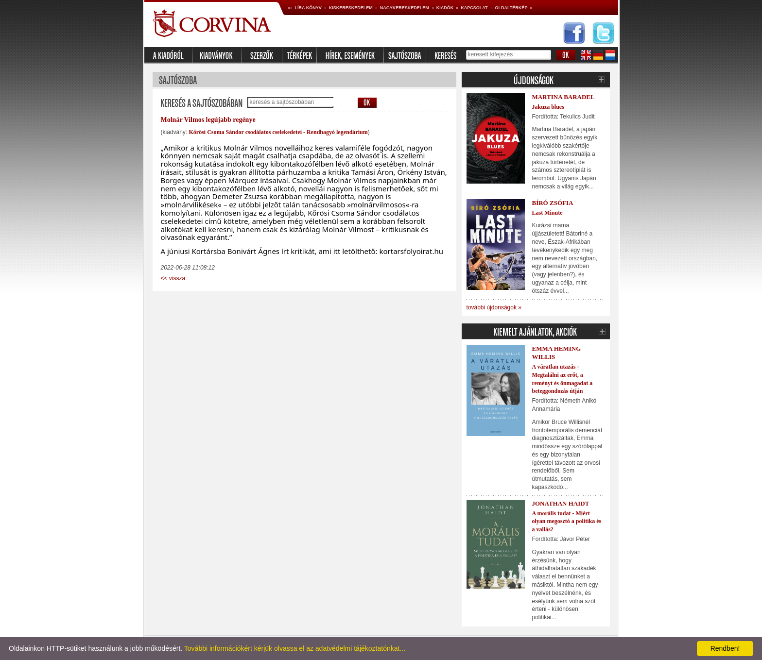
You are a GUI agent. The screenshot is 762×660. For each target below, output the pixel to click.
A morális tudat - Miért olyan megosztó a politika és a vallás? (567, 521)
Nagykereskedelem (404, 7)
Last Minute (547, 212)
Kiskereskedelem (351, 7)
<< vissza (173, 278)
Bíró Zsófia (552, 202)
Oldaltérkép (511, 7)
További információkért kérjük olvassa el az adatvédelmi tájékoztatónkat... (294, 648)
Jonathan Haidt (560, 503)
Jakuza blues (548, 106)
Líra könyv (308, 7)
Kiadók (445, 7)
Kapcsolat (474, 7)
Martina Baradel (563, 97)
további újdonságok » (494, 307)
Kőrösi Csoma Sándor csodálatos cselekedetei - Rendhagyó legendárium (278, 132)
